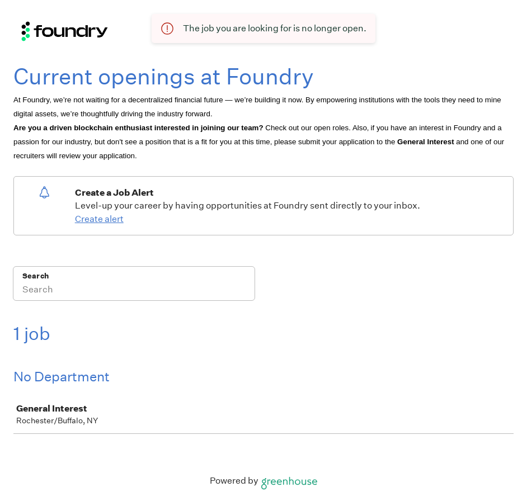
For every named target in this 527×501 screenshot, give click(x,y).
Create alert (99, 219)
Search (35, 276)
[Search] (134, 290)
